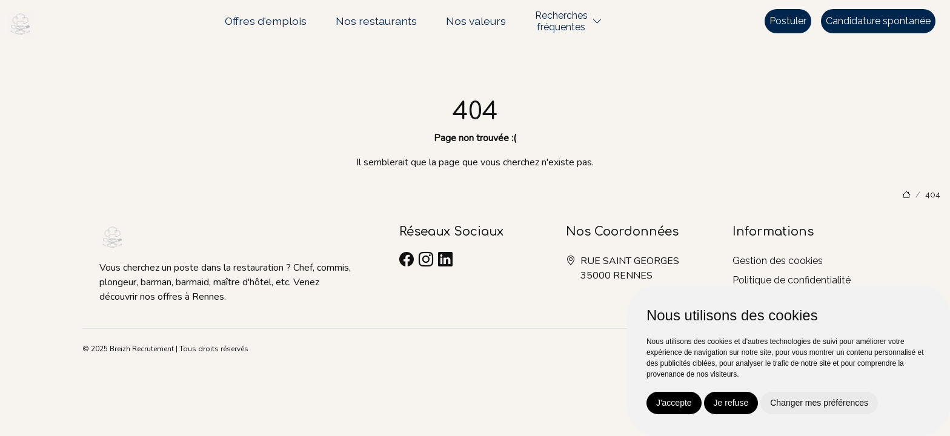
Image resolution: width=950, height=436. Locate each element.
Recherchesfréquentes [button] (561, 21)
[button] (597, 21)
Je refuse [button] (731, 403)
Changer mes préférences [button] (819, 403)
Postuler (787, 21)
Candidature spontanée (878, 21)
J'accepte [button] (674, 403)
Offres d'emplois (266, 21)
